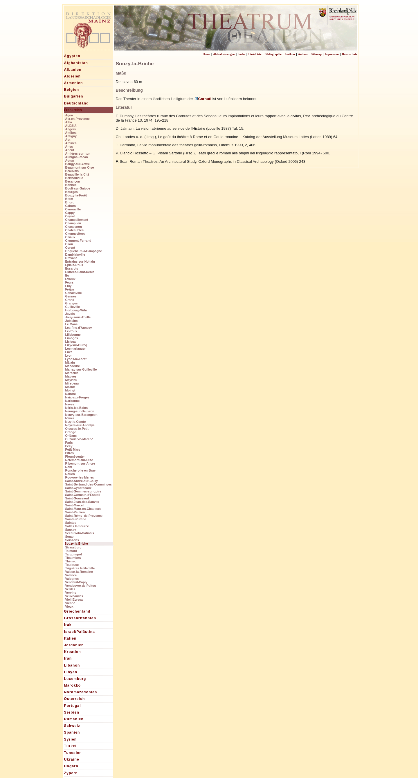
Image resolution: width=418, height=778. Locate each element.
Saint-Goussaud (77, 498)
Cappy (70, 212)
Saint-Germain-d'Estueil (82, 495)
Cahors (70, 205)
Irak (68, 625)
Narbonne (72, 400)
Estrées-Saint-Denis (80, 272)
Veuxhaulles (74, 596)
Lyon (69, 355)
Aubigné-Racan (76, 157)
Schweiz (72, 726)
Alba (68, 122)
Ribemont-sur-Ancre (80, 463)
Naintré (70, 394)
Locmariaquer (75, 348)
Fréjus (70, 289)
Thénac (70, 561)
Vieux (69, 606)
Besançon (72, 181)
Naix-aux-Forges (77, 397)
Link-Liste (255, 54)
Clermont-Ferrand (78, 240)
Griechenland (77, 611)
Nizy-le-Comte (75, 421)
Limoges (71, 338)
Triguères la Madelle (80, 568)
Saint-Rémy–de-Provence (84, 515)
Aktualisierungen (224, 54)
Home (206, 54)
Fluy (68, 286)
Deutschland (76, 103)
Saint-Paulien (75, 512)
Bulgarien (73, 96)
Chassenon (73, 226)
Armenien (73, 83)
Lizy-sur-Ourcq (76, 345)
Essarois (71, 268)
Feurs (69, 282)
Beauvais (72, 171)
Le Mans (71, 324)
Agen (69, 115)
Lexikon (290, 54)
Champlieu (73, 223)
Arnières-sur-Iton (77, 153)
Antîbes (71, 132)
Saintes (70, 522)
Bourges (71, 192)
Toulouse (72, 564)
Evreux (70, 279)
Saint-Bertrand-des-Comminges (88, 484)
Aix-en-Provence (77, 118)
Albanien (73, 70)
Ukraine (71, 759)
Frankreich (73, 110)
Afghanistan (76, 63)
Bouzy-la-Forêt (76, 195)
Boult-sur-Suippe (77, 188)
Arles (69, 146)
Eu (67, 275)
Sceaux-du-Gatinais (79, 533)
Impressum (332, 54)
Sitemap (316, 54)
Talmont (71, 551)
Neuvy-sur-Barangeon (81, 414)
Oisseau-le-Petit (77, 428)
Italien (70, 638)
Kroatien (72, 652)
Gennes (71, 296)
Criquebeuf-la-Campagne (83, 251)
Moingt (70, 390)
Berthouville (74, 178)
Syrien (70, 739)
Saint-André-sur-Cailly (81, 481)
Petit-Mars (72, 449)
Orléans (71, 435)
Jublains (71, 320)
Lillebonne (73, 334)
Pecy (69, 446)
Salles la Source (77, 526)
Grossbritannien (80, 618)
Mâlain (70, 362)
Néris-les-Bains (76, 407)
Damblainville (75, 254)
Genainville (73, 293)
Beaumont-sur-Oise (79, 167)
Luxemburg (75, 679)
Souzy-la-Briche (76, 543)
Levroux (71, 331)
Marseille (72, 373)
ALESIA (71, 125)
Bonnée (71, 185)
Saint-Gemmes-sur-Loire (83, 491)
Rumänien (74, 719)
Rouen (70, 474)
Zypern (71, 773)
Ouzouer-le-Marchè (79, 439)
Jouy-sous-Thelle (78, 317)
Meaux (70, 387)
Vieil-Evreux (74, 599)
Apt (68, 139)
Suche (241, 54)
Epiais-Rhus (74, 265)
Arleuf (69, 150)
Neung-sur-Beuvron (79, 411)
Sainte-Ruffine (75, 519)
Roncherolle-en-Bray (80, 470)
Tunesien (73, 753)
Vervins (70, 592)
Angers (70, 129)
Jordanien (74, 645)
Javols (70, 313)
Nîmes (70, 418)
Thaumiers (73, 557)
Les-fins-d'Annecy (78, 327)
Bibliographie (272, 54)
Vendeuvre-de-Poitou (80, 585)
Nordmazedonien (80, 692)
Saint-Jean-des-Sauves (82, 501)
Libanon (72, 665)
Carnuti (203, 99)
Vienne (70, 603)
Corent (70, 247)
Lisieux (70, 341)
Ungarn (71, 766)
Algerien (72, 76)
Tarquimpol (73, 554)
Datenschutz (349, 54)
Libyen (71, 672)
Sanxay (70, 529)
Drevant (71, 258)
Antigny (71, 136)
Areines (71, 143)
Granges (71, 303)
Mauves (71, 376)
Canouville (73, 209)
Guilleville (72, 306)
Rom (68, 467)
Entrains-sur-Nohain (80, 261)
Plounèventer (75, 456)
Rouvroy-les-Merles (79, 477)
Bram (69, 199)
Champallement (76, 219)
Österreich (74, 699)
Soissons (72, 540)
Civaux (70, 237)
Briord (70, 202)
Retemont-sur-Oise (79, 460)
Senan (70, 536)
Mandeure (72, 366)
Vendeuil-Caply (76, 582)
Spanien (72, 732)
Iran (68, 658)
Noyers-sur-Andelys (80, 425)
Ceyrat (70, 216)
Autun (69, 160)
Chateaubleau (75, 230)
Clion (69, 244)
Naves (69, 404)
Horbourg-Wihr (76, 310)
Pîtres (69, 453)
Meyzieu (71, 380)
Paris (69, 442)
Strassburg (73, 547)
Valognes (72, 578)
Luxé (69, 352)
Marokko (72, 685)
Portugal (72, 706)
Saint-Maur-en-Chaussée (83, 508)
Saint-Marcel (74, 505)
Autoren (303, 54)
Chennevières (75, 233)
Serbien (71, 712)
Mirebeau (72, 383)
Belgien (71, 90)
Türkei (70, 746)
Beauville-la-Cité (77, 174)
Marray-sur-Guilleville (81, 369)
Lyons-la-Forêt (76, 359)
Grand (69, 300)
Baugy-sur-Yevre (77, 164)
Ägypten (72, 56)
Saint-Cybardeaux (78, 488)
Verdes (70, 589)
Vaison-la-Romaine (79, 571)
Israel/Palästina (79, 632)
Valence (71, 575)
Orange (70, 432)
